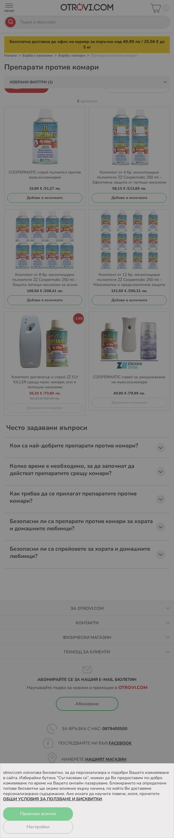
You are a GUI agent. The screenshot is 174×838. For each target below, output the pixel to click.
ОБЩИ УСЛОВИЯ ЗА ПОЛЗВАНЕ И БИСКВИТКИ (52, 799)
